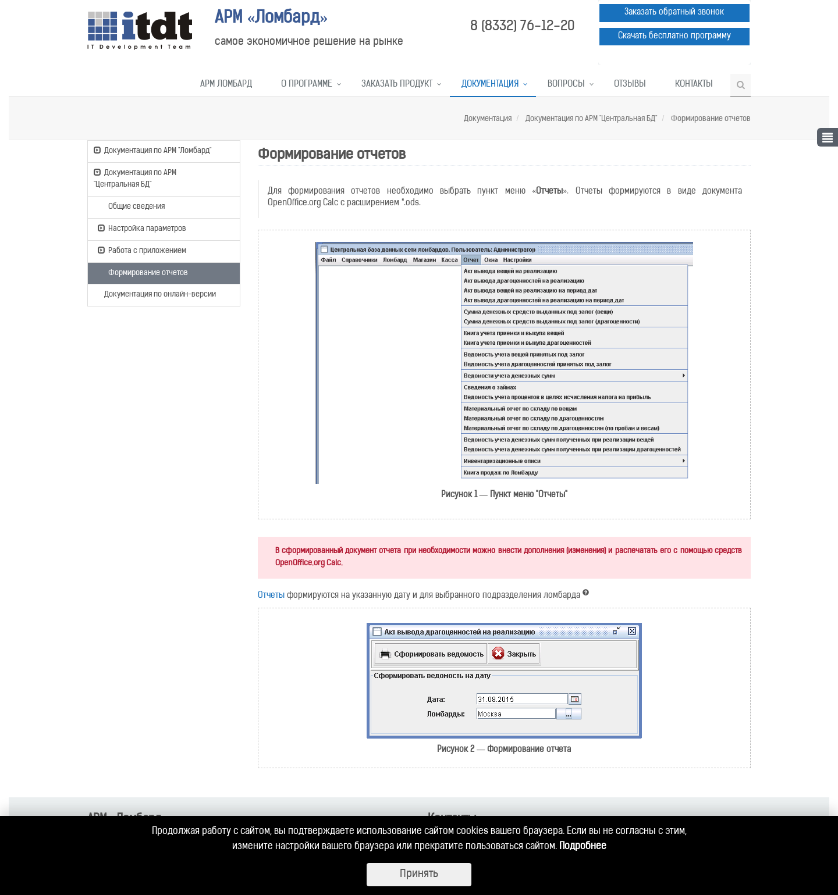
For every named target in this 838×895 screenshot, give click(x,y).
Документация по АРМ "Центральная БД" (590, 119)
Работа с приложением (142, 250)
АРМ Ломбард (226, 84)
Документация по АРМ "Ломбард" (152, 150)
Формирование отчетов (710, 119)
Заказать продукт (396, 84)
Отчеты (271, 595)
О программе (306, 84)
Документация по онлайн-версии (155, 295)
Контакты (694, 84)
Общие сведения (131, 206)
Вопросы (566, 84)
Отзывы (630, 84)
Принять (419, 874)
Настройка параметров (142, 228)
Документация (490, 84)
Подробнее (582, 846)
